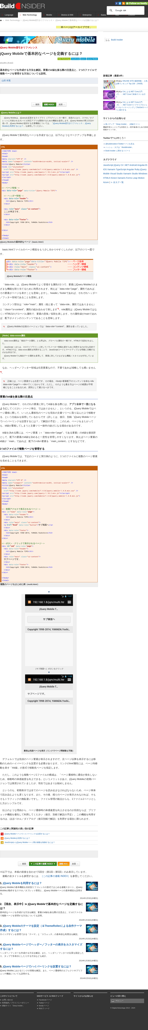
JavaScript (75, 59)
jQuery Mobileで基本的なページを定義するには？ (77, 20)
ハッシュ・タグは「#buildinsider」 (119, 147)
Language (9, 15)
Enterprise (87, 15)
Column (131, 15)
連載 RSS (63, 864)
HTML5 (106, 178)
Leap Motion (139, 178)
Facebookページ (45, 1000)
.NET (126, 165)
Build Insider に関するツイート (117, 151)
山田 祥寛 (6, 80)
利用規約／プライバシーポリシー (15, 1003)
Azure (106, 182)
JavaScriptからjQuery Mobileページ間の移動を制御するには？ (29, 842)
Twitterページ (44, 1003)
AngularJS (142, 165)
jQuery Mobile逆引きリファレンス (38, 20)
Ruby (137, 169)
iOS (105, 169)
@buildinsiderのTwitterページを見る (119, 144)
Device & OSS (67, 15)
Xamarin (111, 169)
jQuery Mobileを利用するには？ (17, 838)
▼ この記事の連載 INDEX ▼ (42, 864)
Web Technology (30, 15)
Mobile (49, 15)
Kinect (114, 178)
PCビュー (119, 1001)
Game (103, 15)
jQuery (83, 59)
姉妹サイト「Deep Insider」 (13, 1006)
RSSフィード (44, 1008)
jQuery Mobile (92, 59)
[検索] (125, 10)
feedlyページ (44, 1006)
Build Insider (117, 40)
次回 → (62, 104)
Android (133, 165)
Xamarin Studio (130, 173)
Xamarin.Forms (124, 178)
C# (122, 165)
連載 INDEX (49, 104)
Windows (143, 173)
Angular (130, 169)
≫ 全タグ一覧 (117, 182)
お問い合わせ (7, 1000)
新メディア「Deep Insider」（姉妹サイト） (123, 124)
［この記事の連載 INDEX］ (55, 876)
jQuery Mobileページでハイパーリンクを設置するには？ (27, 834)
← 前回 (36, 104)
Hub (117, 15)
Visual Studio (116, 173)
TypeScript (121, 169)
